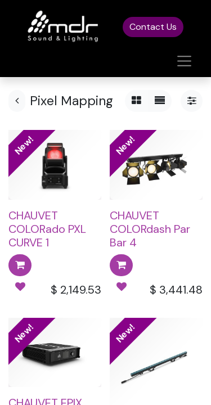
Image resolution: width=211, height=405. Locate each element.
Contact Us (153, 27)
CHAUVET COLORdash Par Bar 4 (150, 229)
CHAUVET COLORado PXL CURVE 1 (47, 229)
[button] (20, 265)
